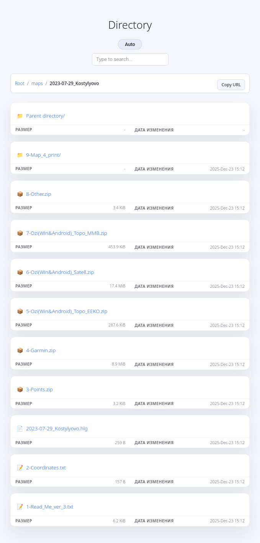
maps (37, 83)
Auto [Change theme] (130, 44)
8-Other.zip (38, 193)
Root (20, 83)
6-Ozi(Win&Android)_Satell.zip (60, 272)
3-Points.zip (39, 389)
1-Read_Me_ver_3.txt (49, 506)
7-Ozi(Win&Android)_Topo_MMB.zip (66, 233)
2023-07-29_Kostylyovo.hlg (57, 428)
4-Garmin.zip (41, 350)
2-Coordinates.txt (46, 467)
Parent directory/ (45, 115)
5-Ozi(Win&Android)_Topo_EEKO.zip (66, 311)
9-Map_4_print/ (43, 154)
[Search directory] (130, 59)
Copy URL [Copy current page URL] (231, 84)
